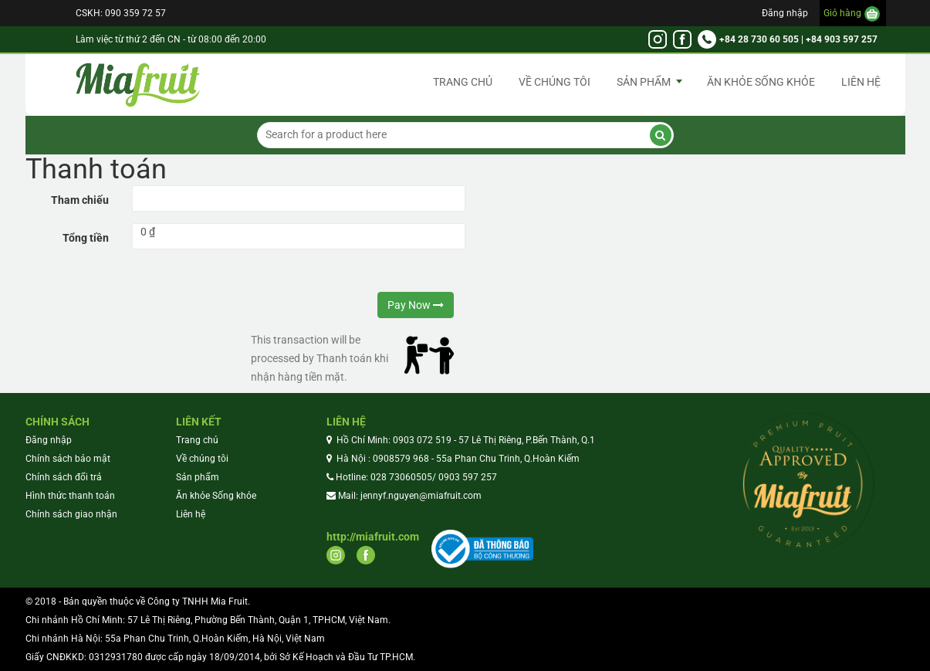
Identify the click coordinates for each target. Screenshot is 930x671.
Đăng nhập (785, 13)
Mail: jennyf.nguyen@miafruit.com (410, 495)
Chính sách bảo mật (67, 458)
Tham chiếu (80, 200)
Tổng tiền (86, 238)
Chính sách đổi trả (63, 477)
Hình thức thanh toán (70, 495)
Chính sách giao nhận (71, 514)
